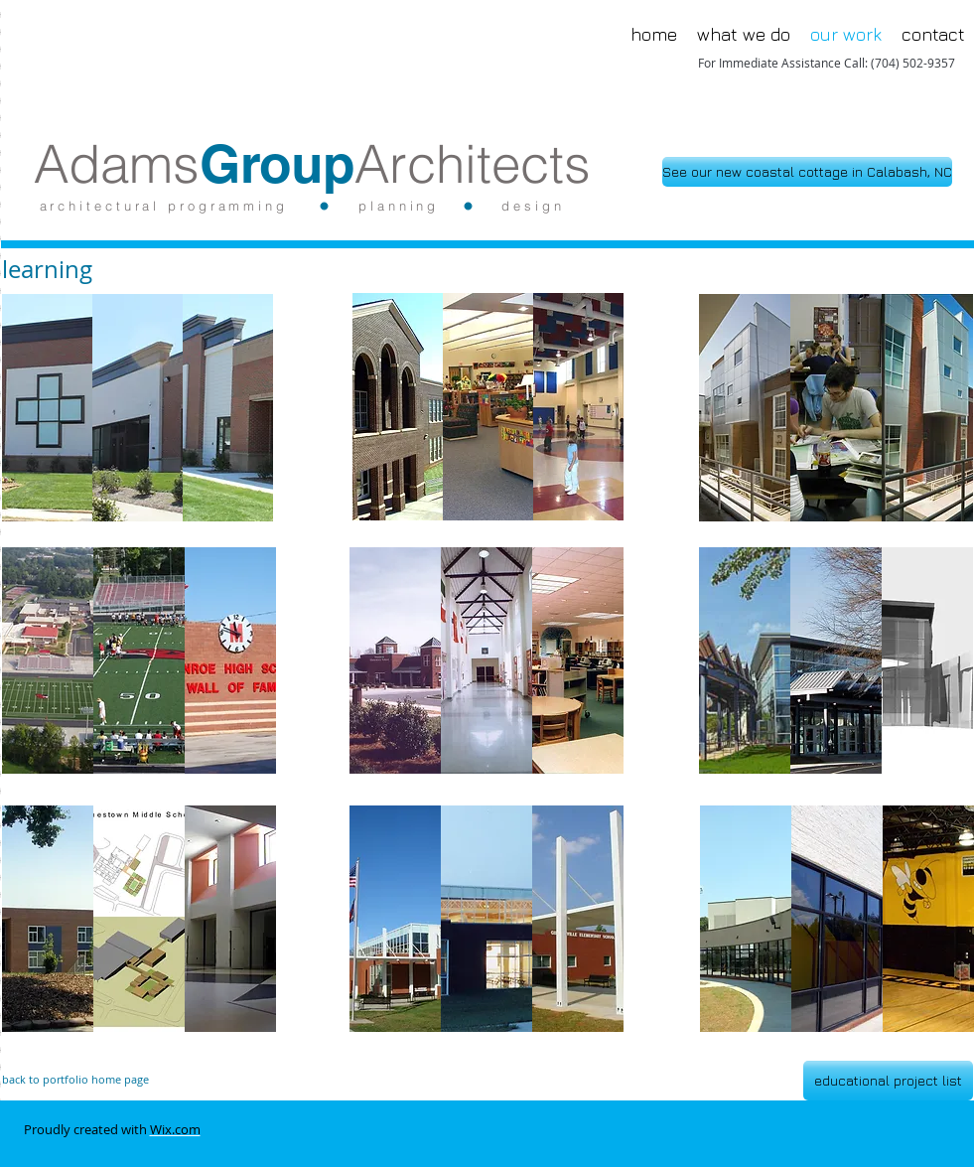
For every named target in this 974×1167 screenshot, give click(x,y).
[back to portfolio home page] (146, 1079)
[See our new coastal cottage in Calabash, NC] (807, 172)
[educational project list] (888, 1080)
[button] (137, 407)
